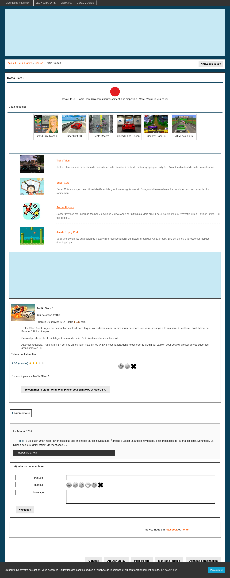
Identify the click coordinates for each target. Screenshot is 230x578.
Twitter (185, 529)
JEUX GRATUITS (46, 2)
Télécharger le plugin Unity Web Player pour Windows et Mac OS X (65, 389)
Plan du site (141, 560)
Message (38, 492)
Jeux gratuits (25, 63)
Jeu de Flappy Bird (67, 232)
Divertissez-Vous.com (18, 2)
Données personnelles (203, 560)
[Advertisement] (115, 32)
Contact (93, 560)
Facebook (172, 529)
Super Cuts (63, 182)
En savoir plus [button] (169, 570)
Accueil (12, 63)
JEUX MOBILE (85, 2)
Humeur (38, 484)
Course (39, 63)
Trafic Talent (63, 160)
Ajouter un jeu (116, 560)
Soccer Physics (65, 207)
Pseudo (38, 477)
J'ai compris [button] (216, 570)
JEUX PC (66, 2)
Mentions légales (169, 560)
